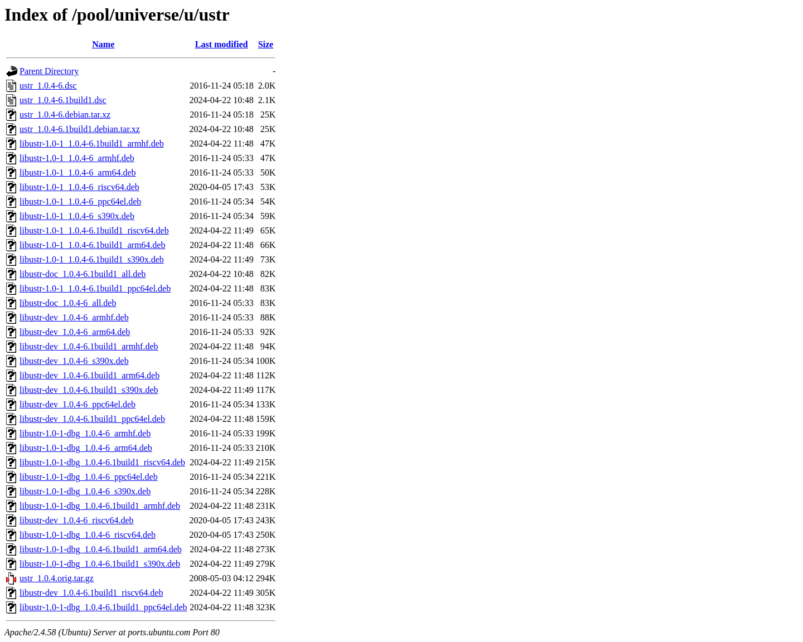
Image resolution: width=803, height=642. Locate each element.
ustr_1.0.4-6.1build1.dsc (63, 100)
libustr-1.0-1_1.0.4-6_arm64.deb (78, 172)
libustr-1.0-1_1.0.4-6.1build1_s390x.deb (92, 259)
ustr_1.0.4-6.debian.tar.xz (65, 114)
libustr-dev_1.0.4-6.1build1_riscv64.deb (91, 592)
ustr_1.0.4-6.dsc (48, 85)
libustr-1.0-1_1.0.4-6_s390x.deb (77, 216)
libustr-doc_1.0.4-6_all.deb (68, 303)
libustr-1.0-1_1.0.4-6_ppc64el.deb (80, 201)
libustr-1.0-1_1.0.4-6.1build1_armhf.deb (92, 143)
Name (103, 44)
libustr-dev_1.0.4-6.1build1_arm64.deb (89, 375)
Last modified (221, 44)
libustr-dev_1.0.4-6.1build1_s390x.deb (89, 390)
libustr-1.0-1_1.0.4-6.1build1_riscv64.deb (94, 230)
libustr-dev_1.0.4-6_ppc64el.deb (78, 404)
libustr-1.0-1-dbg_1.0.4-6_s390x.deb (85, 491)
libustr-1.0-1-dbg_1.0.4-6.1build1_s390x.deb (100, 563)
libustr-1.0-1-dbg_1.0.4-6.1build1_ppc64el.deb (103, 607)
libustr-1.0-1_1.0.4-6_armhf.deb (77, 158)
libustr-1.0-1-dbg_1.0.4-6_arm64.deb (86, 448)
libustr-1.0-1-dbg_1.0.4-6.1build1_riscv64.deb (102, 462)
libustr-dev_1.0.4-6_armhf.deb (74, 317)
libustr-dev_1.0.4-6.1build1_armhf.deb (89, 346)
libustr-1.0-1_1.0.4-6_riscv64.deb (79, 187)
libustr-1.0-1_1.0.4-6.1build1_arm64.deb (92, 245)
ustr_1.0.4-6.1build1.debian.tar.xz (80, 129)
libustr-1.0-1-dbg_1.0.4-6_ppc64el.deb (89, 476)
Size (266, 44)
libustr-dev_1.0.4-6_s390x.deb (74, 361)
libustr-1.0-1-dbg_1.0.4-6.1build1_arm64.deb (101, 549)
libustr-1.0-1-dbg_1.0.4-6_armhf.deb (85, 433)
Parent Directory (49, 71)
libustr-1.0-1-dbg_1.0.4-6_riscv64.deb (88, 534)
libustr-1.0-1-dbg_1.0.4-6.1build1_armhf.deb (100, 505)
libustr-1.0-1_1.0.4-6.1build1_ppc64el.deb (95, 288)
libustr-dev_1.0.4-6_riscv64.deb (77, 520)
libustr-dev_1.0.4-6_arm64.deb (75, 332)
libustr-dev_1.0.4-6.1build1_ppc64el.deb (92, 419)
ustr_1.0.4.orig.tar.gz (57, 578)
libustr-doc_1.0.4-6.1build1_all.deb (83, 274)
